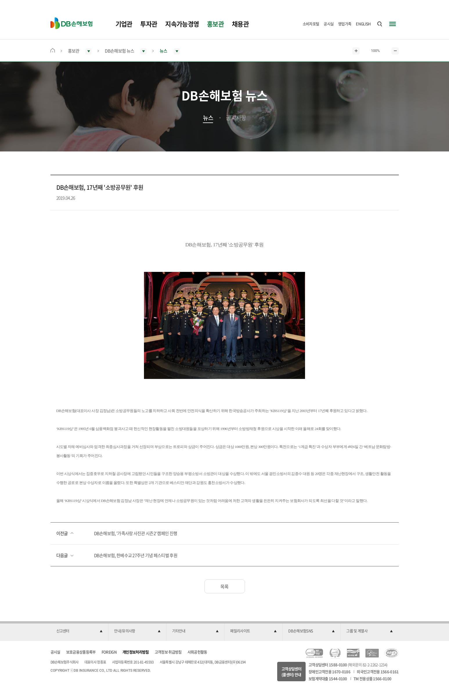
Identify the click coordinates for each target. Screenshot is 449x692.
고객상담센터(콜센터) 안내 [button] (291, 671)
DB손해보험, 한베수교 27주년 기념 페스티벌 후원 (135, 555)
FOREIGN (109, 652)
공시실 (328, 23)
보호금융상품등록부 (81, 652)
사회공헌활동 (197, 652)
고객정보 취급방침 (168, 652)
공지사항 (236, 117)
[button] (80, 631)
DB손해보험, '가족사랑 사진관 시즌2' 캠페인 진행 (135, 533)
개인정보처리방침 (135, 652)
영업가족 (344, 23)
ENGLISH (363, 23)
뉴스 (208, 117)
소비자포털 (311, 23)
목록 (224, 586)
